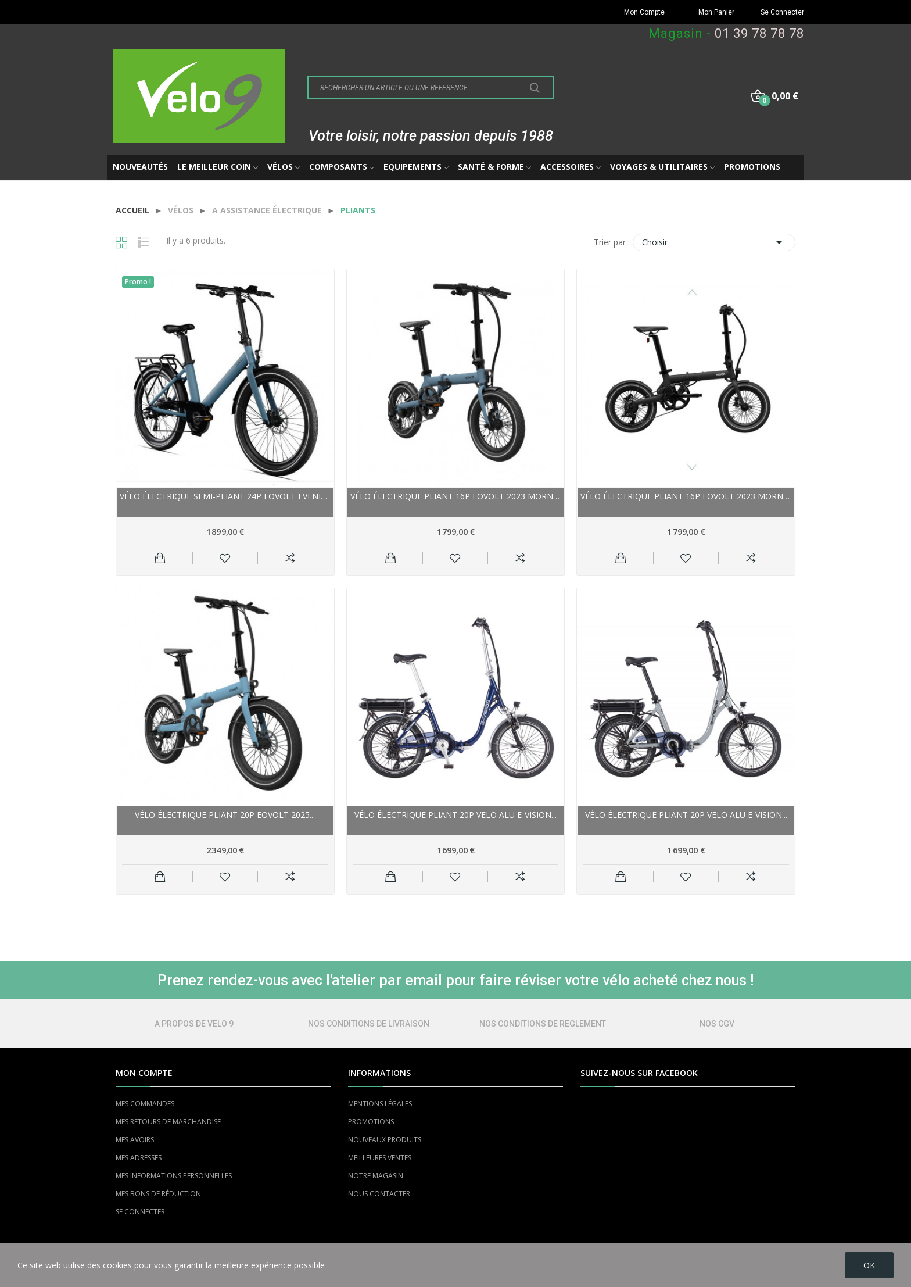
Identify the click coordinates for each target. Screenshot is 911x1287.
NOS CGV (717, 1023)
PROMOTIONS (371, 1122)
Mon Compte (644, 12)
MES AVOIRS (135, 1140)
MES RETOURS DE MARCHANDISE (168, 1122)
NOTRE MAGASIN (375, 1176)
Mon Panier (716, 12)
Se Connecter (782, 12)
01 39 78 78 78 (759, 33)
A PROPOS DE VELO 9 (194, 1023)
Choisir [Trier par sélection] (714, 242)
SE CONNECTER (140, 1212)
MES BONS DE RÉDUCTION (158, 1194)
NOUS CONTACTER (379, 1194)
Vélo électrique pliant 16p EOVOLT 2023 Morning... (455, 496)
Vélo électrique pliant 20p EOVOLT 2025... (225, 814)
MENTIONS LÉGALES (380, 1104)
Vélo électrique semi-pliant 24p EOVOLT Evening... (225, 496)
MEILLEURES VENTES (379, 1158)
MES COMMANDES (145, 1104)
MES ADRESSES (139, 1158)
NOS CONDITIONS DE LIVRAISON (368, 1023)
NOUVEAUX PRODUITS (384, 1140)
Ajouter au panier (160, 558)
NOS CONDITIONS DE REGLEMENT (542, 1023)
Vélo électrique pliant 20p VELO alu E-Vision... (455, 814)
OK (869, 1265)
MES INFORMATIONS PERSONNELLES (174, 1176)
